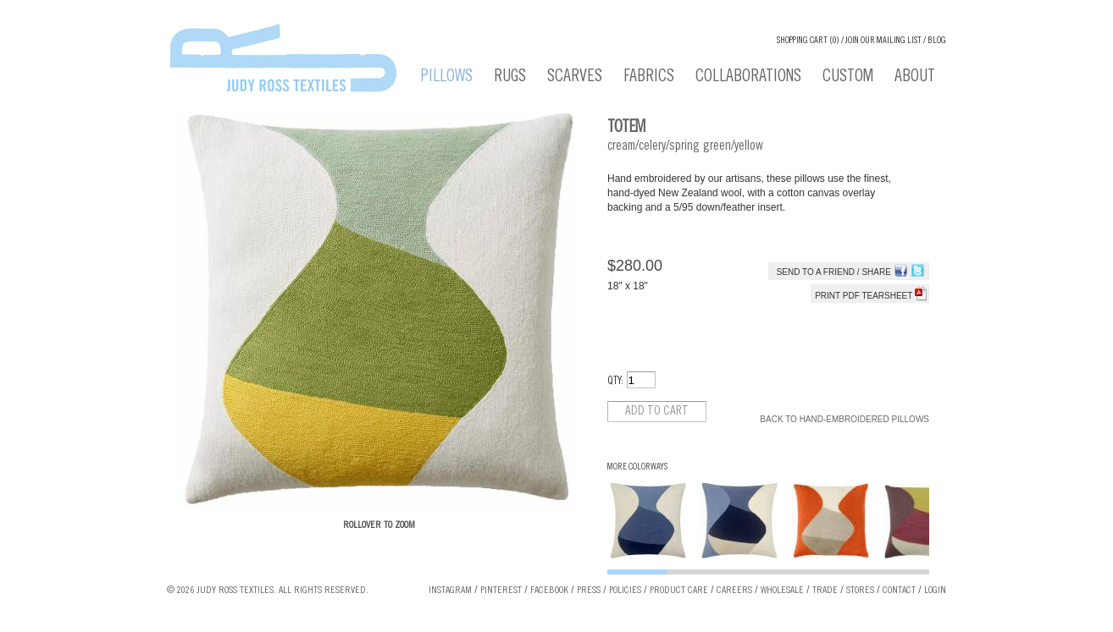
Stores (860, 590)
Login (935, 590)
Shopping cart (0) (808, 41)
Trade (825, 590)
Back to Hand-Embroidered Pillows (844, 419)
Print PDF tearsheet (871, 295)
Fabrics (648, 77)
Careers (734, 590)
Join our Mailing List (883, 41)
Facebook (549, 590)
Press (589, 590)
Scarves (574, 77)
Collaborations (748, 77)
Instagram (450, 590)
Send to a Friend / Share (834, 272)
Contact (899, 590)
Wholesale (782, 590)
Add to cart (657, 411)
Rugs (510, 77)
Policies (625, 590)
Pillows (447, 77)
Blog (937, 41)
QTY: (615, 381)
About (914, 77)
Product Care (679, 590)
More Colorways (637, 467)
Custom (847, 77)
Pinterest (501, 590)
